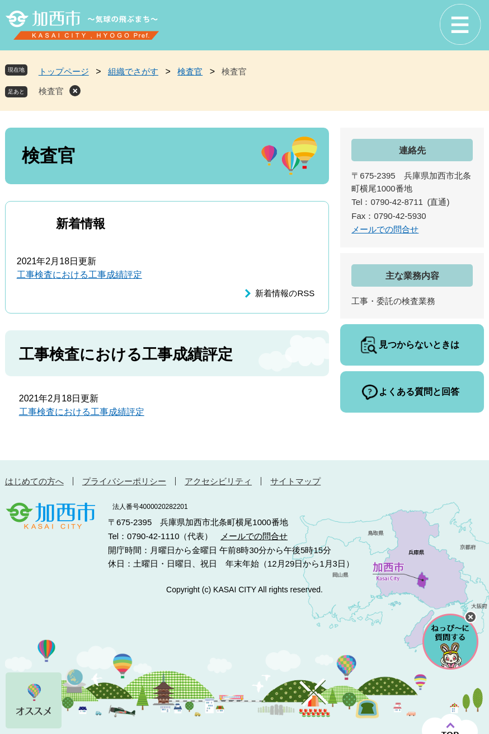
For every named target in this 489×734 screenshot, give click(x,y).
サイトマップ (295, 481)
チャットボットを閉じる (470, 617)
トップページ (64, 71)
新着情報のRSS (284, 293)
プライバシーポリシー (124, 481)
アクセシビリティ (218, 481)
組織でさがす (133, 71)
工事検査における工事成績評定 (79, 274)
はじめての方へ (34, 481)
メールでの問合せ (385, 229)
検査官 (190, 71)
